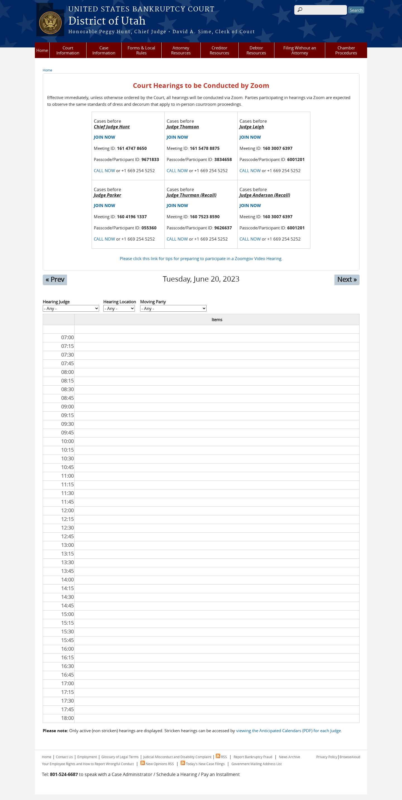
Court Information (67, 50)
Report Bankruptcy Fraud (253, 757)
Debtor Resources (256, 50)
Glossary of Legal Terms (120, 757)
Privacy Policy (326, 757)
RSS (221, 757)
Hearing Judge (56, 301)
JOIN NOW (104, 137)
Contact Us (64, 757)
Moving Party (153, 301)
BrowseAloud (349, 757)
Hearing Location (119, 301)
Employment (87, 757)
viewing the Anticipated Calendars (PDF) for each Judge (288, 730)
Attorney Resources (181, 50)
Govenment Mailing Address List (256, 763)
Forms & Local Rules (141, 50)
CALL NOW (104, 170)
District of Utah (107, 21)
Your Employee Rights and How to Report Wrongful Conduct (88, 763)
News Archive (289, 757)
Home (42, 50)
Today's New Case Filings (203, 763)
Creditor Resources (219, 50)
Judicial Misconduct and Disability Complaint (177, 757)
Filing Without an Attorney (299, 50)
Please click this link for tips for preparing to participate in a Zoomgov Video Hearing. (201, 258)
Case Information (103, 50)
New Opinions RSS (157, 763)
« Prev (55, 279)
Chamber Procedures (346, 50)
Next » (347, 279)
